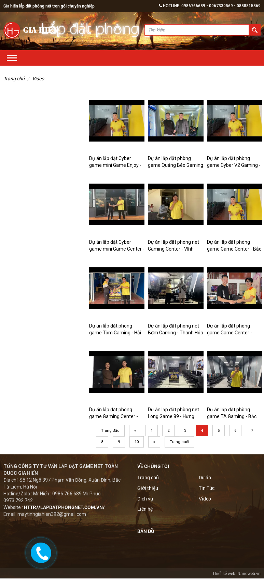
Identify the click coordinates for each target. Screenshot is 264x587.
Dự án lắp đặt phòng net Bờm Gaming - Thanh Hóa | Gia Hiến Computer (175, 332)
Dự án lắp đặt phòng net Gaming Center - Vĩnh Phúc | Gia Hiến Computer (175, 248)
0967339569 (221, 5)
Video (38, 78)
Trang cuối (179, 442)
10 (137, 442)
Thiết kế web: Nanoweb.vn (236, 573)
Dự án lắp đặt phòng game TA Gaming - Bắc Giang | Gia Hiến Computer (234, 416)
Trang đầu (110, 430)
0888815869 (249, 5)
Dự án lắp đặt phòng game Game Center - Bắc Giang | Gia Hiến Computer (234, 248)
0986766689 (193, 5)
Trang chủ (14, 78)
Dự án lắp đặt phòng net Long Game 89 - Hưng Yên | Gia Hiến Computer (173, 416)
